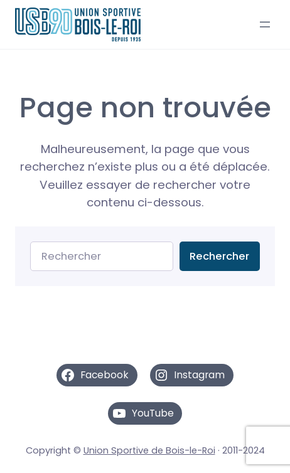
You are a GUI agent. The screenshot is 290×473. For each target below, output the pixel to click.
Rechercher (219, 256)
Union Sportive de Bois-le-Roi (149, 450)
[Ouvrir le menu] (265, 24)
